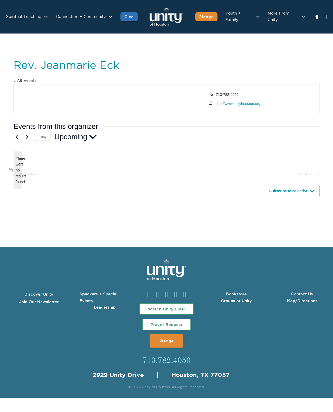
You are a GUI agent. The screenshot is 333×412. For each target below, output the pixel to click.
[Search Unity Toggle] (317, 17)
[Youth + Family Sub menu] (258, 17)
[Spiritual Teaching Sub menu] (46, 17)
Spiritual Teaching (23, 16)
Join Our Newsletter (39, 302)
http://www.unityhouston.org (238, 104)
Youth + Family (233, 17)
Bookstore (236, 294)
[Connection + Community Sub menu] (110, 17)
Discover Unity (38, 294)
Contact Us (302, 294)
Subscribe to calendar (288, 191)
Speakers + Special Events (98, 297)
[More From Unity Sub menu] (303, 17)
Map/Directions (302, 300)
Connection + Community (81, 16)
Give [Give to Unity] (129, 17)
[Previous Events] (17, 137)
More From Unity (278, 17)
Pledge (166, 341)
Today (42, 137)
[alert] (18, 170)
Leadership (105, 307)
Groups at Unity (236, 300)
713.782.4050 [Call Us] (166, 359)
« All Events (25, 80)
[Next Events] (27, 137)
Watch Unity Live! (166, 309)
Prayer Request (167, 324)
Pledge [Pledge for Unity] (206, 17)
